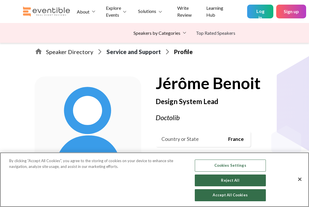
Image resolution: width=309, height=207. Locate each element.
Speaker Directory (69, 52)
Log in (260, 13)
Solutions (147, 11)
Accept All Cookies (230, 195)
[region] (154, 179)
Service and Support (133, 52)
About (83, 11)
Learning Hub (214, 11)
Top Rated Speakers (215, 33)
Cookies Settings (230, 165)
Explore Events (113, 11)
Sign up (291, 11)
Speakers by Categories (156, 33)
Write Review (184, 11)
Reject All (230, 180)
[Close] (299, 179)
